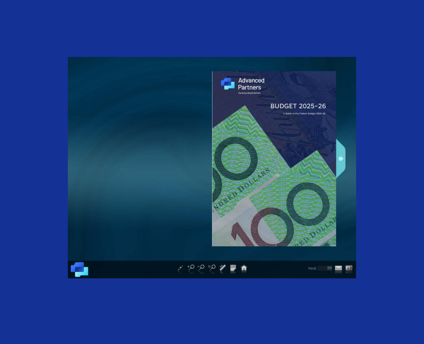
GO (330, 267)
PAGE (312, 268)
